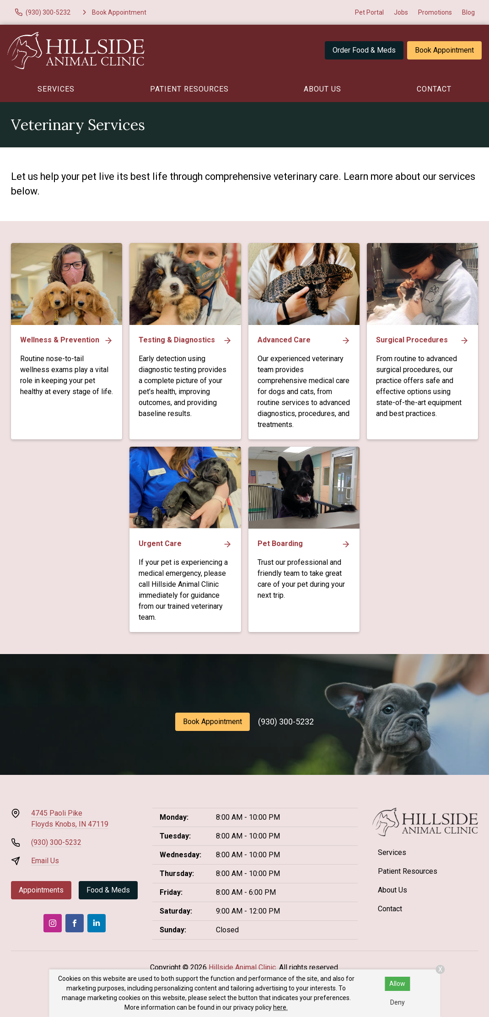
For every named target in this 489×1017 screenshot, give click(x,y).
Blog (468, 12)
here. (280, 1007)
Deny (397, 1002)
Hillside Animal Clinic (242, 967)
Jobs (401, 12)
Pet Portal (369, 12)
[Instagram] (52, 923)
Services (56, 89)
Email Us (45, 860)
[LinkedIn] (96, 923)
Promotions (435, 12)
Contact (434, 89)
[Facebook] (74, 923)
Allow (397, 983)
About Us (322, 89)
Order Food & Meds (364, 50)
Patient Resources (189, 89)
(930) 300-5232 (286, 721)
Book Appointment (444, 50)
